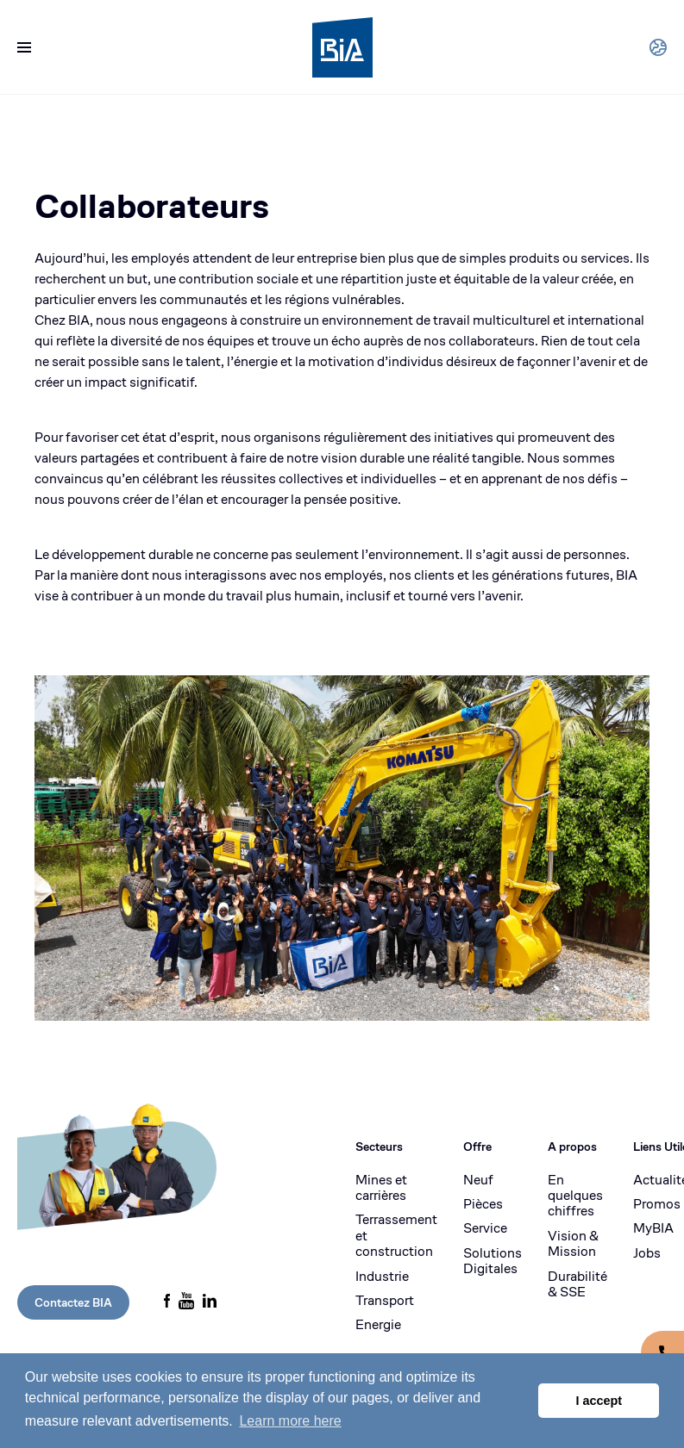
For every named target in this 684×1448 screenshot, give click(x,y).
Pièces (483, 1204)
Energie (378, 1325)
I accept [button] (598, 1401)
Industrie (382, 1276)
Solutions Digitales (492, 1261)
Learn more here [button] (290, 1421)
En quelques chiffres (575, 1196)
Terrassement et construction (396, 1235)
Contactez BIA (73, 1302)
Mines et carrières (381, 1188)
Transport (384, 1300)
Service (485, 1228)
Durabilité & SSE (577, 1285)
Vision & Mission (573, 1244)
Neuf (478, 1180)
